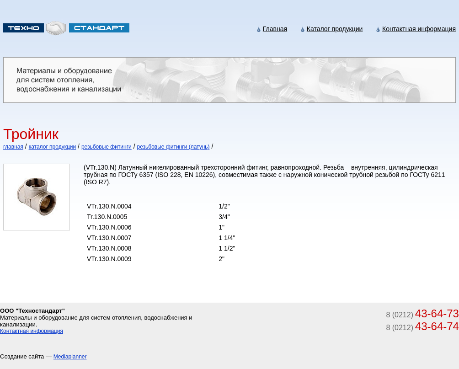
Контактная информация (419, 28)
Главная (275, 28)
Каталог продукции (335, 28)
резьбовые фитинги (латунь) (173, 147)
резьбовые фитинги (106, 147)
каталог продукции (52, 147)
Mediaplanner (70, 356)
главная (13, 147)
